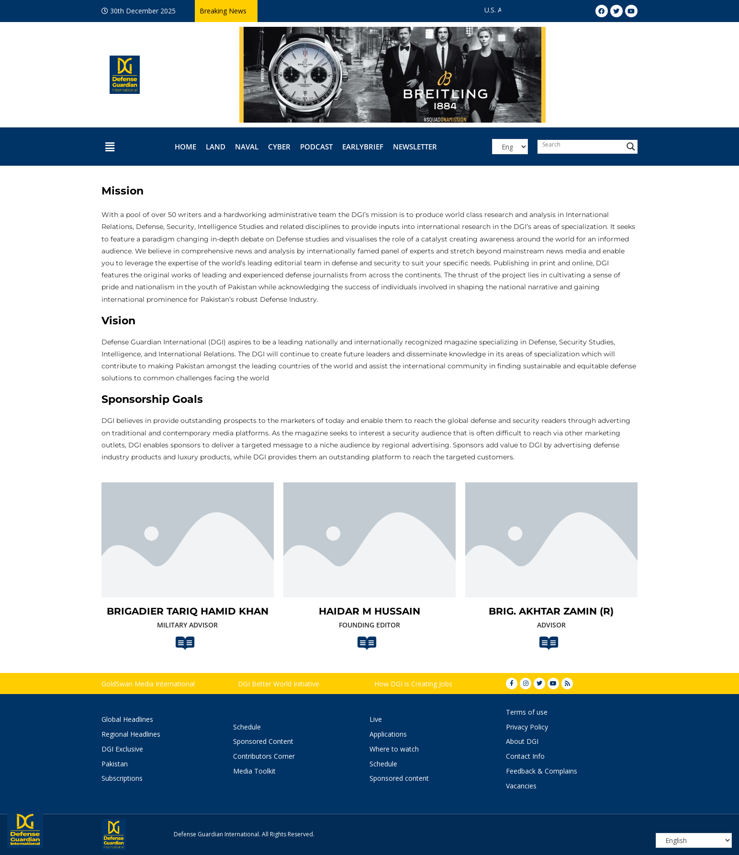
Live (376, 719)
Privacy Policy (527, 726)
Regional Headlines (130, 734)
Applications (388, 734)
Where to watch (394, 748)
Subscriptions (122, 778)
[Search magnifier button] (631, 146)
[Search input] (580, 144)
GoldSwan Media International (148, 683)
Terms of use (527, 712)
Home (185, 146)
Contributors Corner (264, 756)
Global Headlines (127, 719)
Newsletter (415, 146)
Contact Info (525, 756)
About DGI (522, 741)
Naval (246, 146)
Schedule (247, 726)
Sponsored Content (263, 741)
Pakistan (114, 763)
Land (215, 146)
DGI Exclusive (122, 748)
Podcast (316, 146)
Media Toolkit (254, 770)
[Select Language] (509, 146)
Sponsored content (399, 778)
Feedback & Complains (541, 770)
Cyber (279, 146)
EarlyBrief (362, 146)
